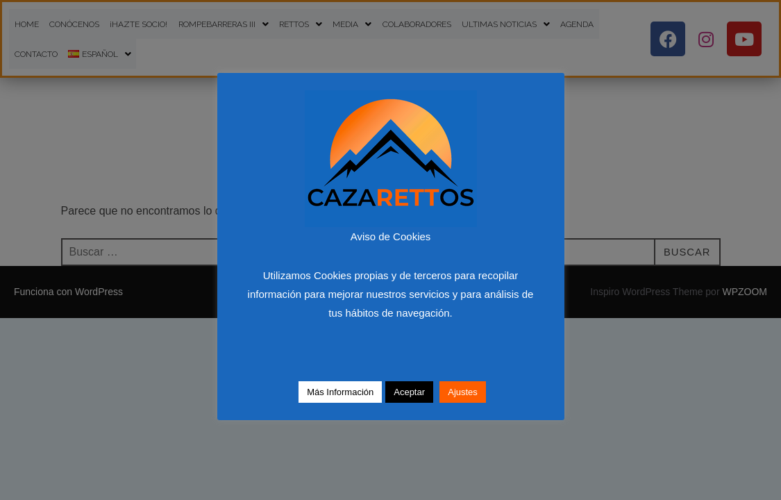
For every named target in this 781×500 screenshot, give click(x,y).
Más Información (340, 392)
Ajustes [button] (463, 392)
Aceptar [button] (409, 392)
